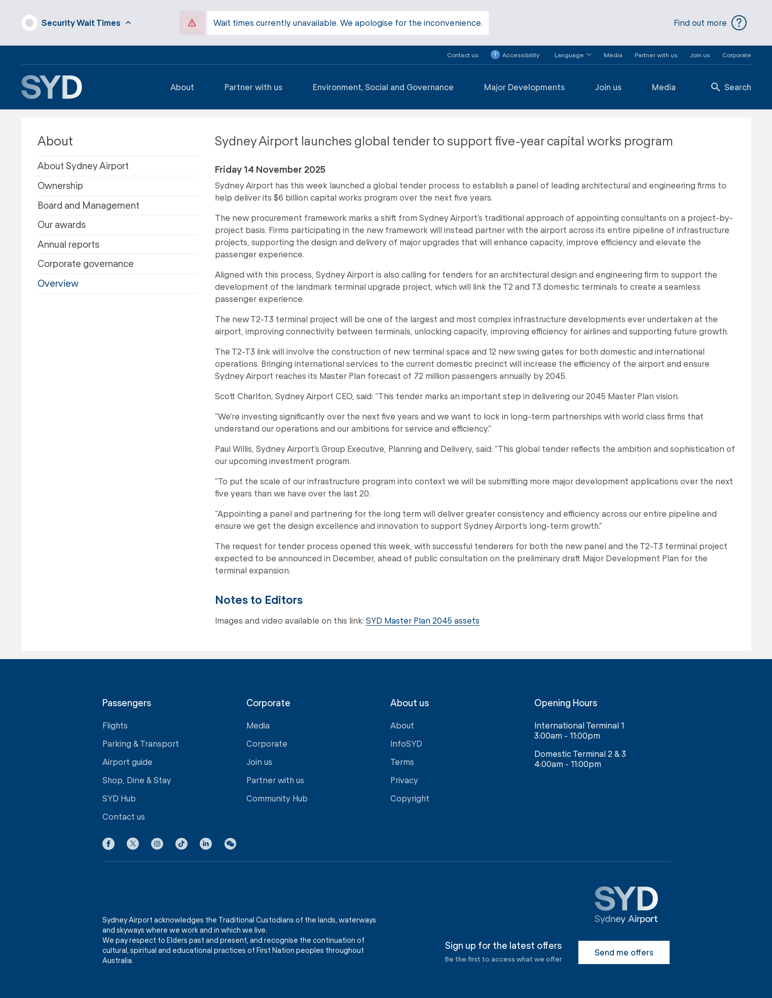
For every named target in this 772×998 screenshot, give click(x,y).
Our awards (62, 223)
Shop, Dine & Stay (136, 779)
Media (613, 53)
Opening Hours (565, 702)
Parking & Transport (140, 743)
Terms (402, 761)
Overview (58, 282)
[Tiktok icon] (181, 845)
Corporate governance (86, 262)
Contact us (463, 53)
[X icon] (133, 845)
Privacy (404, 779)
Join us (700, 53)
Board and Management (88, 204)
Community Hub (277, 797)
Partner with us (656, 53)
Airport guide (127, 761)
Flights (115, 725)
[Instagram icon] (157, 845)
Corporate (736, 53)
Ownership (60, 184)
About (182, 86)
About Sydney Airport (83, 165)
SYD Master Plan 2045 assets (423, 619)
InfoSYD (406, 743)
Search (731, 86)
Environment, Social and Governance (383, 86)
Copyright (409, 797)
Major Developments (524, 86)
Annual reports (68, 243)
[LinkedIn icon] (206, 845)
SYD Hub (119, 797)
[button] (567, 54)
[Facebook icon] (108, 845)
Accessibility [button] (515, 54)
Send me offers (624, 951)
